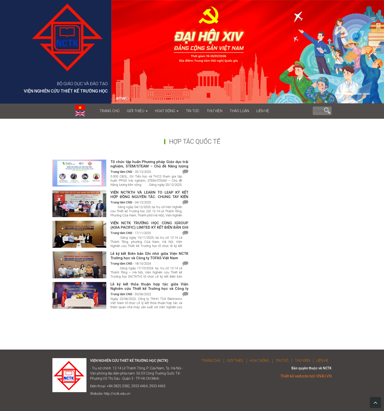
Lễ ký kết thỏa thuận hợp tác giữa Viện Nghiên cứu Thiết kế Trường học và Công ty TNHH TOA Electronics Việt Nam (149, 286)
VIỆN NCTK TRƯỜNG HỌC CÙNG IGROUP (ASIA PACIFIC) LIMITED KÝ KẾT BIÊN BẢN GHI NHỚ (149, 225)
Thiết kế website (294, 376)
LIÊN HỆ (262, 111)
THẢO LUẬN (239, 111)
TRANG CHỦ (110, 111)
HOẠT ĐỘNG (167, 111)
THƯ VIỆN (214, 111)
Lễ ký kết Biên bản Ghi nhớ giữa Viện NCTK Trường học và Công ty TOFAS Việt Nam (149, 255)
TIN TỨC (192, 111)
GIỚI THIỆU (137, 111)
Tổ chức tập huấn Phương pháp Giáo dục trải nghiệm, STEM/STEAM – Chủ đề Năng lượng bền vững (149, 164)
